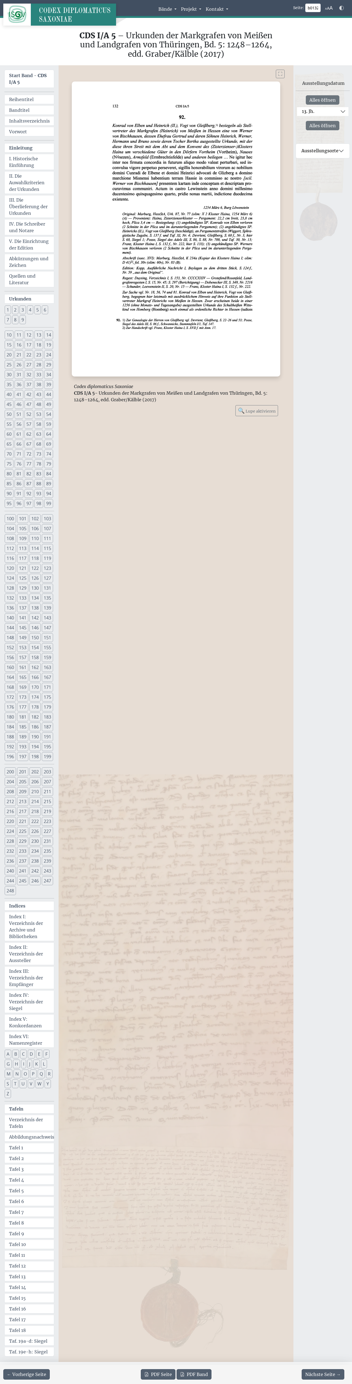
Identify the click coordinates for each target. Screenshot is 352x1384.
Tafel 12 (17, 1266)
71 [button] (18, 454)
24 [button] (48, 355)
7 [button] (8, 320)
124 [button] (10, 578)
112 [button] (10, 548)
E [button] (39, 1054)
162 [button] (35, 667)
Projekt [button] (189, 9)
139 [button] (47, 608)
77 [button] (28, 464)
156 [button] (10, 657)
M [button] (8, 1074)
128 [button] (10, 588)
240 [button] (10, 871)
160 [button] (10, 667)
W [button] (39, 1084)
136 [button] (10, 608)
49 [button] (48, 404)
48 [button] (38, 404)
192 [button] (10, 747)
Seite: (298, 7)
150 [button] (35, 638)
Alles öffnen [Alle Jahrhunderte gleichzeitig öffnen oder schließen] (322, 100)
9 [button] (22, 320)
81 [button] (18, 474)
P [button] (33, 1074)
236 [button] (10, 861)
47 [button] (28, 404)
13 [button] (38, 335)
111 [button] (47, 538)
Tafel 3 (16, 1169)
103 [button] (47, 519)
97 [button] (28, 503)
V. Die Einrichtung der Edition (29, 245)
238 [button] (35, 861)
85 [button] (9, 484)
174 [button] (35, 697)
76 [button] (18, 464)
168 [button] (10, 687)
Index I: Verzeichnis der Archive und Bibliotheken (26, 926)
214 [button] (35, 801)
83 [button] (38, 474)
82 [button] (28, 474)
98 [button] (38, 503)
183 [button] (47, 717)
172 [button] (10, 697)
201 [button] (22, 772)
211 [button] (47, 792)
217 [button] (22, 811)
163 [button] (47, 667)
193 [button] (22, 747)
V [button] (31, 1084)
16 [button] (18, 345)
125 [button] (22, 578)
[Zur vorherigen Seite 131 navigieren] (26, 1374)
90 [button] (9, 494)
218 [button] (35, 811)
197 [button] (22, 757)
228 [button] (10, 841)
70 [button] (9, 454)
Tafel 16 (17, 1309)
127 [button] (47, 578)
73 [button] (38, 454)
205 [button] (22, 782)
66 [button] (18, 444)
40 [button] (9, 394)
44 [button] (48, 394)
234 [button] (35, 851)
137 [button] (22, 608)
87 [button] (28, 484)
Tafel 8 (16, 1223)
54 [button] (48, 414)
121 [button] (22, 568)
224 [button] (10, 831)
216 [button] (10, 811)
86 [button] (18, 484)
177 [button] (22, 707)
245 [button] (22, 881)
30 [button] (9, 375)
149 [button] (22, 638)
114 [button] (35, 548)
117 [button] (22, 558)
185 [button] (22, 727)
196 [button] (10, 757)
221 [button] (22, 821)
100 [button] (10, 519)
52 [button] (28, 414)
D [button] (31, 1054)
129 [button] (22, 588)
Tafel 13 (17, 1276)
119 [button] (47, 558)
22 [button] (28, 355)
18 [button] (38, 345)
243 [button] (47, 871)
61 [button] (18, 434)
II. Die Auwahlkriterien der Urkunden (27, 182)
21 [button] (18, 355)
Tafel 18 (17, 1330)
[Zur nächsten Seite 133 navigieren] (323, 1374)
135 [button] (47, 598)
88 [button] (38, 484)
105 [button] (22, 529)
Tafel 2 (16, 1158)
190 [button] (35, 737)
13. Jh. (308, 111)
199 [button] (47, 757)
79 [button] (48, 464)
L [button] (44, 1064)
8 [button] (15, 320)
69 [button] (48, 444)
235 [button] (47, 851)
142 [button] (35, 618)
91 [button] (18, 494)
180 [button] (10, 717)
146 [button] (35, 628)
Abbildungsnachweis (31, 1137)
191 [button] (47, 737)
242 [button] (35, 871)
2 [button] (15, 310)
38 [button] (38, 384)
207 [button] (47, 782)
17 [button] (28, 345)
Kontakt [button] (215, 9)
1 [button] (8, 310)
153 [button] (22, 647)
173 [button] (22, 697)
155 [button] (47, 647)
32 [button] (28, 375)
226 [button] (35, 831)
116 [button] (10, 558)
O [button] (25, 1074)
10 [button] (9, 335)
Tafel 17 (17, 1319)
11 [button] (18, 335)
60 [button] (9, 434)
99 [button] (48, 503)
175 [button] (47, 697)
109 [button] (22, 538)
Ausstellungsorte (320, 150)
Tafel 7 (16, 1212)
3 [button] (22, 310)
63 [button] (38, 434)
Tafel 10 (17, 1244)
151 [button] (47, 638)
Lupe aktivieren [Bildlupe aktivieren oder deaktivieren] (257, 410)
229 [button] (22, 841)
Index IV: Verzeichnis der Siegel (26, 1001)
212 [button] (10, 801)
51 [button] (18, 414)
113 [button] (22, 548)
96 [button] (18, 503)
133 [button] (22, 598)
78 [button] (38, 464)
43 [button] (38, 394)
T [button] (15, 1084)
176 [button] (10, 707)
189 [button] (22, 737)
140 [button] (10, 618)
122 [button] (35, 568)
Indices (17, 906)
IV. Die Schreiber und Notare (27, 227)
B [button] (15, 1054)
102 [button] (35, 519)
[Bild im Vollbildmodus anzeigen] (280, 74)
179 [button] (47, 707)
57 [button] (28, 424)
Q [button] (41, 1074)
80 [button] (9, 474)
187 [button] (47, 727)
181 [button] (22, 717)
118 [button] (35, 558)
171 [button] (47, 687)
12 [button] (28, 335)
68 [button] (38, 444)
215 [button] (47, 801)
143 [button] (47, 618)
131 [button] (47, 588)
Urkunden (20, 299)
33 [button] (38, 375)
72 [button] (28, 454)
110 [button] (35, 538)
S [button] (8, 1084)
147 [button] (47, 628)
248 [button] (10, 891)
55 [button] (9, 424)
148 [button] (10, 638)
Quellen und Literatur (22, 279)
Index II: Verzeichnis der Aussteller (26, 953)
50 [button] (9, 414)
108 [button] (10, 538)
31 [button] (18, 375)
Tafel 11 (17, 1255)
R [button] (49, 1074)
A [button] (8, 1054)
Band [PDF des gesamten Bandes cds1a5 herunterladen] (194, 1374)
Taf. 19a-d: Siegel (28, 1341)
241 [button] (22, 871)
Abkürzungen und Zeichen (28, 262)
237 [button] (22, 861)
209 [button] (22, 792)
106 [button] (35, 529)
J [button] (29, 1064)
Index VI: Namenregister (25, 1040)
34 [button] (48, 375)
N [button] (17, 1074)
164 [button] (10, 677)
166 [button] (35, 677)
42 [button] (28, 394)
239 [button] (47, 861)
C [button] (23, 1054)
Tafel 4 (16, 1180)
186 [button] (35, 727)
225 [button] (22, 831)
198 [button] (35, 757)
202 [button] (35, 772)
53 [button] (38, 414)
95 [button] (9, 503)
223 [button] (47, 821)
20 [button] (9, 355)
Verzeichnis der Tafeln (26, 1123)
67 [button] (28, 444)
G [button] (8, 1064)
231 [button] (47, 841)
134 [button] (35, 598)
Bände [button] (165, 9)
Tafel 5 (16, 1190)
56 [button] (18, 424)
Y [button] (47, 1084)
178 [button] (35, 707)
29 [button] (48, 365)
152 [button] (10, 647)
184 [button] (10, 727)
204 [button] (10, 782)
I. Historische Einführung (23, 162)
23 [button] (38, 355)
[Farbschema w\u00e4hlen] (341, 8)
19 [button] (48, 345)
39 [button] (48, 384)
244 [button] (10, 881)
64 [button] (48, 434)
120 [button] (10, 568)
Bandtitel (19, 110)
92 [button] (28, 494)
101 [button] (22, 519)
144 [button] (10, 628)
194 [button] (35, 747)
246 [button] (35, 881)
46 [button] (18, 404)
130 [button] (35, 588)
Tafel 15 (17, 1298)
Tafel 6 (16, 1201)
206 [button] (35, 782)
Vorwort (18, 131)
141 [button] (22, 618)
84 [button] (48, 474)
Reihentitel (21, 99)
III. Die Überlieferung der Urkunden (28, 206)
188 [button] (10, 737)
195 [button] (47, 747)
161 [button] (22, 667)
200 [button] (10, 772)
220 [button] (10, 821)
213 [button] (22, 801)
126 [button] (35, 578)
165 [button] (22, 677)
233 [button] (22, 851)
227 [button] (47, 831)
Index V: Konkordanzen (25, 1022)
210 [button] (35, 792)
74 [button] (48, 454)
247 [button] (47, 881)
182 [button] (35, 717)
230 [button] (35, 841)
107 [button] (47, 529)
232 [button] (10, 851)
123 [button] (47, 568)
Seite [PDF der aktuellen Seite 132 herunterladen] (158, 1374)
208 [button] (10, 792)
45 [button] (9, 404)
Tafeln (16, 1109)
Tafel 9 (16, 1233)
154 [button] (35, 647)
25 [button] (9, 365)
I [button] (23, 1064)
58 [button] (38, 424)
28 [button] (38, 365)
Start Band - (28, 79)
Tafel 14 (17, 1287)
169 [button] (22, 687)
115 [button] (47, 548)
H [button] (16, 1064)
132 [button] (10, 598)
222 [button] (35, 821)
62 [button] (28, 434)
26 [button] (18, 365)
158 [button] (35, 657)
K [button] (36, 1064)
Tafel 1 (16, 1147)
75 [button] (9, 464)
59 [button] (48, 424)
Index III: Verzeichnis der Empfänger (26, 977)
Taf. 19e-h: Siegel (28, 1352)
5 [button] (37, 310)
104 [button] (10, 529)
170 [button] (35, 687)
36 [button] (18, 384)
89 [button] (48, 484)
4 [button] (30, 310)
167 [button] (47, 677)
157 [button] (22, 657)
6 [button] (45, 310)
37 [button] (28, 384)
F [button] (46, 1054)
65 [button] (9, 444)
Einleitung (20, 148)
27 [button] (28, 365)
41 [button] (18, 394)
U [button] (23, 1084)
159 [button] (47, 657)
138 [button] (35, 608)
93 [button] (38, 494)
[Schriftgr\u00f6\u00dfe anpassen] (329, 8)
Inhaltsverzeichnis (29, 121)
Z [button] (8, 1094)
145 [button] (22, 628)
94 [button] (48, 494)
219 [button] (47, 811)
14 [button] (48, 335)
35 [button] (9, 384)
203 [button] (47, 772)
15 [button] (9, 345)
